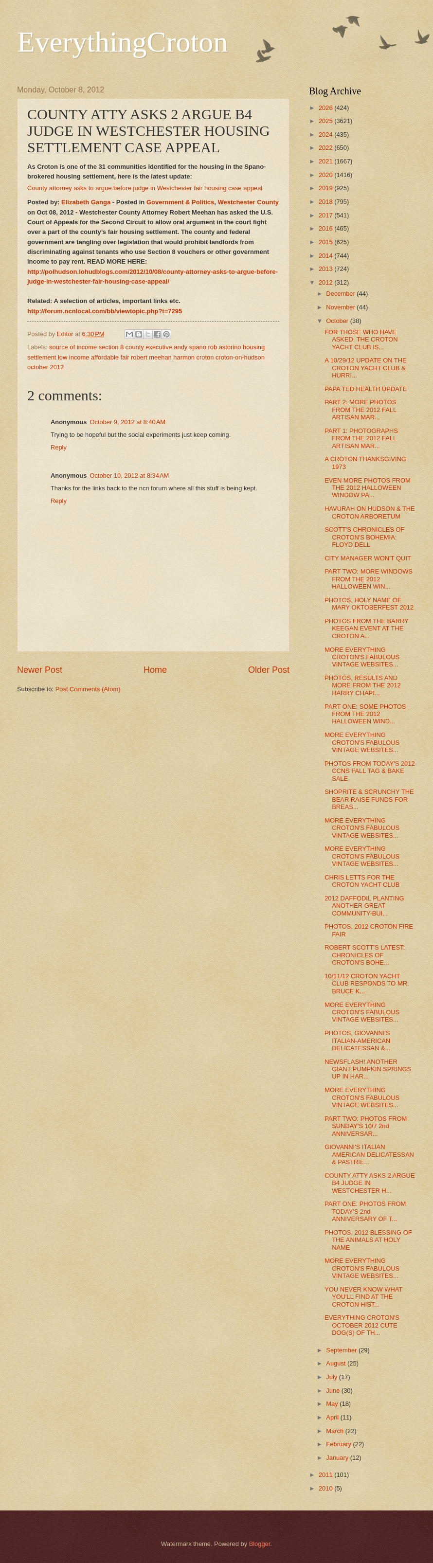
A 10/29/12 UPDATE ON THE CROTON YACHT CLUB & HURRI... (365, 368)
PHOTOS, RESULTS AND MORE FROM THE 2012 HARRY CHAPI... (362, 685)
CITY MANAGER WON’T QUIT (368, 558)
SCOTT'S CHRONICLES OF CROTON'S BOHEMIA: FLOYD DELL (364, 537)
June (334, 1390)
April (333, 1417)
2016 (326, 228)
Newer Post (39, 670)
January (338, 1457)
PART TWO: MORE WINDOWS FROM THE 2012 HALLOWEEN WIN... (369, 579)
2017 (326, 215)
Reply (59, 447)
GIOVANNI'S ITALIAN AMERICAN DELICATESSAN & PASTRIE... (369, 1154)
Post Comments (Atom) (88, 689)
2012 (326, 282)
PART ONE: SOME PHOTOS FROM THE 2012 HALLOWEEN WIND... (365, 714)
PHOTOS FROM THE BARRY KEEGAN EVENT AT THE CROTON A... (366, 628)
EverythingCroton (122, 42)
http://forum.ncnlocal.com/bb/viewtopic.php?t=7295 (104, 311)
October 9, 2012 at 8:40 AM (127, 422)
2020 (326, 175)
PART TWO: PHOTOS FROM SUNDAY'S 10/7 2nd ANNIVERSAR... (366, 1126)
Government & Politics (180, 202)
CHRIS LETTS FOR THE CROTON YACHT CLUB (362, 881)
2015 (326, 242)
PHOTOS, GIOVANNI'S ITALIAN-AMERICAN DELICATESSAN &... (357, 1040)
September (342, 1350)
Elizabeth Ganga (85, 202)
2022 (326, 147)
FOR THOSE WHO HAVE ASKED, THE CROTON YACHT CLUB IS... (361, 339)
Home (155, 670)
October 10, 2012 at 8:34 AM (129, 475)
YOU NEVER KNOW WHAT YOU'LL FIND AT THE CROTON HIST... (363, 1297)
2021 (326, 161)
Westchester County (248, 202)
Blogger (260, 1543)
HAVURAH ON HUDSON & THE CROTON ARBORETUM (370, 512)
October (338, 320)
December (341, 293)
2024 (326, 134)
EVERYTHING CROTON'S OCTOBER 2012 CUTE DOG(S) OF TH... (362, 1325)
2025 (326, 121)
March (335, 1431)
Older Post (268, 670)
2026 (326, 107)
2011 (326, 1474)
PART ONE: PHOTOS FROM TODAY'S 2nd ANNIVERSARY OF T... (365, 1211)
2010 (326, 1488)
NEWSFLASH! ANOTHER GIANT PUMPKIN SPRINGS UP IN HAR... (368, 1069)
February (339, 1444)
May (333, 1403)
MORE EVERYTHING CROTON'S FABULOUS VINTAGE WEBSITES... (362, 657)
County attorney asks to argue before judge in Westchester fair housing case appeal (144, 188)
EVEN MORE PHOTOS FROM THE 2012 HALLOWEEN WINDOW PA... (367, 488)
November (341, 307)
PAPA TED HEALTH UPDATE (366, 389)
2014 (326, 255)
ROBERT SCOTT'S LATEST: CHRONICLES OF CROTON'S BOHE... (365, 955)
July (332, 1377)
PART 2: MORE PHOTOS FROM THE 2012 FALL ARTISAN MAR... (360, 409)
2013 (326, 268)
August (336, 1363)
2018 (326, 201)
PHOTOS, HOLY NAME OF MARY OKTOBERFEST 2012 (369, 603)
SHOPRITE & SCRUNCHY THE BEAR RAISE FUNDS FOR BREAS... (369, 799)
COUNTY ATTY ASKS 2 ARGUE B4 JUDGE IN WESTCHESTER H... (370, 1183)
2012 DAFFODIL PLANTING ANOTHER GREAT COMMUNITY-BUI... (364, 906)
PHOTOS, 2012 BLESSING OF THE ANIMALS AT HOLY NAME (368, 1240)
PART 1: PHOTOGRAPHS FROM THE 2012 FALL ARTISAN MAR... (361, 438)
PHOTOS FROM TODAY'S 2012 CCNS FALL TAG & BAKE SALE (370, 771)
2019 (326, 188)
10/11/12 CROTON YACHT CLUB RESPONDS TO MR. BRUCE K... (367, 983)
